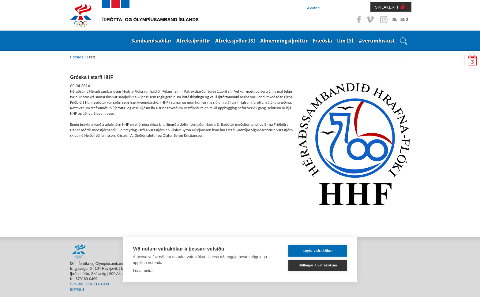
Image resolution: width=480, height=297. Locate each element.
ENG (404, 19)
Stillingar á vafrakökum (317, 265)
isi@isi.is (77, 289)
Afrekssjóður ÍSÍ (235, 41)
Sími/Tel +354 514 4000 (89, 284)
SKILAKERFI (386, 7)
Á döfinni (313, 8)
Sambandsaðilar (151, 41)
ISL (394, 19)
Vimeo (371, 19)
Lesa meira (142, 270)
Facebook (358, 19)
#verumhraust (377, 41)
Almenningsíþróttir (284, 41)
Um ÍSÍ (345, 41)
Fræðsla (322, 41)
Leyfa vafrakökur (317, 251)
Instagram (383, 19)
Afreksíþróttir (193, 41)
